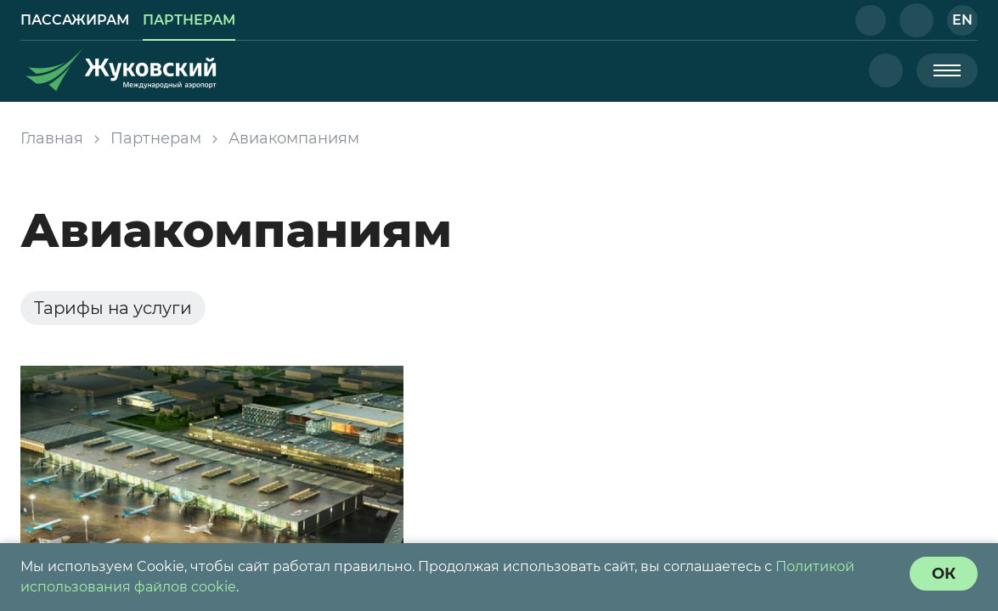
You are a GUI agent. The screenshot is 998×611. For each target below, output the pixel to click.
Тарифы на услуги (113, 308)
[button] (870, 20)
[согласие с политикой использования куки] (944, 574)
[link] (74, 20)
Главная (51, 138)
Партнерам (155, 138)
